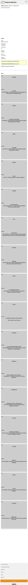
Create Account (14, 580)
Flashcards (6, 5)
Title (2, 40)
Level (2, 53)
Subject (2, 50)
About (2, 572)
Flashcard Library (5, 567)
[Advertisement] (14, 23)
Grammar (10, 5)
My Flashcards (4, 564)
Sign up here (16, 63)
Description (3, 43)
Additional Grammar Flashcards (7, 66)
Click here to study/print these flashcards (10, 61)
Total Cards (3, 47)
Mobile (2, 577)
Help (2, 574)
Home (2, 5)
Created (2, 57)
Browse (3, 569)
